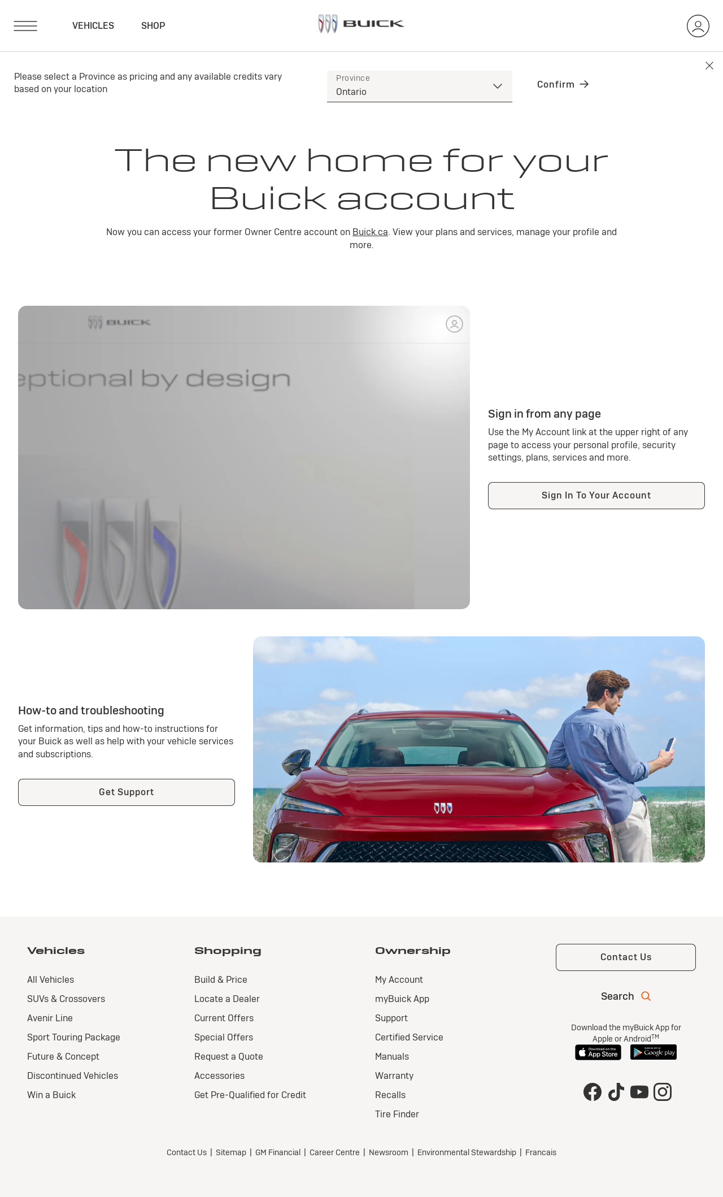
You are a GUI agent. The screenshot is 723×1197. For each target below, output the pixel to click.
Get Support (126, 792)
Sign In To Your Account (596, 495)
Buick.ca (370, 232)
